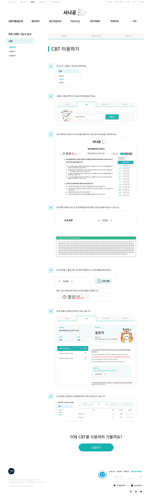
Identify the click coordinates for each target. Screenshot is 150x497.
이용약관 (119, 471)
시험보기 (12, 51)
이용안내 (12, 47)
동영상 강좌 (96, 36)
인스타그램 (131, 491)
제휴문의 (126, 471)
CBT (11, 41)
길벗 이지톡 (11, 2)
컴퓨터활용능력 (16, 21)
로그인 (135, 2)
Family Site (118, 476)
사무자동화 (95, 21)
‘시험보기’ (68, 66)
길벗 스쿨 (23, 2)
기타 (134, 21)
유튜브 (141, 491)
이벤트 (128, 2)
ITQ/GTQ (75, 21)
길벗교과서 (42, 2)
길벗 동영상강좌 (55, 2)
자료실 (64, 36)
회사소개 (111, 471)
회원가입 (141, 2)
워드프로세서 (55, 21)
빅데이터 (114, 21)
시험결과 (12, 55)
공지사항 (109, 2)
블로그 (136, 491)
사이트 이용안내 (119, 2)
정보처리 (35, 21)
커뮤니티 (128, 36)
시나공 (32, 2)
